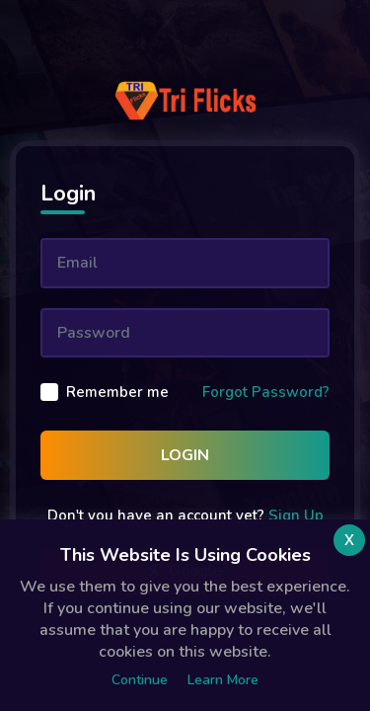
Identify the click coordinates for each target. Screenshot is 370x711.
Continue (139, 680)
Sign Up (296, 515)
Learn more (223, 680)
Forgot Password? (266, 392)
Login (185, 455)
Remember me (117, 392)
